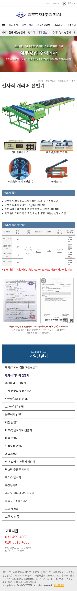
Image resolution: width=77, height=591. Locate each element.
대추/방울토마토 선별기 (18, 430)
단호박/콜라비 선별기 (17, 399)
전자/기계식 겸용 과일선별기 (21, 367)
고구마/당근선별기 (15, 407)
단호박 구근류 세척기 (17, 469)
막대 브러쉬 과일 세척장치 (20, 461)
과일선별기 (27, 25)
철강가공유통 (43, 25)
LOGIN (56, 3)
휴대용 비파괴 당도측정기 (19, 493)
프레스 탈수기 (13, 477)
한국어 (68, 3)
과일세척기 (11, 454)
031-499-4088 (16, 537)
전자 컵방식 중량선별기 (18, 391)
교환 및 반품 (12, 516)
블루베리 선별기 (14, 414)
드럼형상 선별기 (14, 446)
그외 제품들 (11, 509)
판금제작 (58, 25)
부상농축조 (11, 485)
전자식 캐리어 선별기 (38, 32)
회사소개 (13, 25)
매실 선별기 (11, 422)
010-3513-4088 (17, 542)
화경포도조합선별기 (16, 501)
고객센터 (71, 25)
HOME (47, 3)
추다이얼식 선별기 (62, 32)
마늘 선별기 (11, 438)
